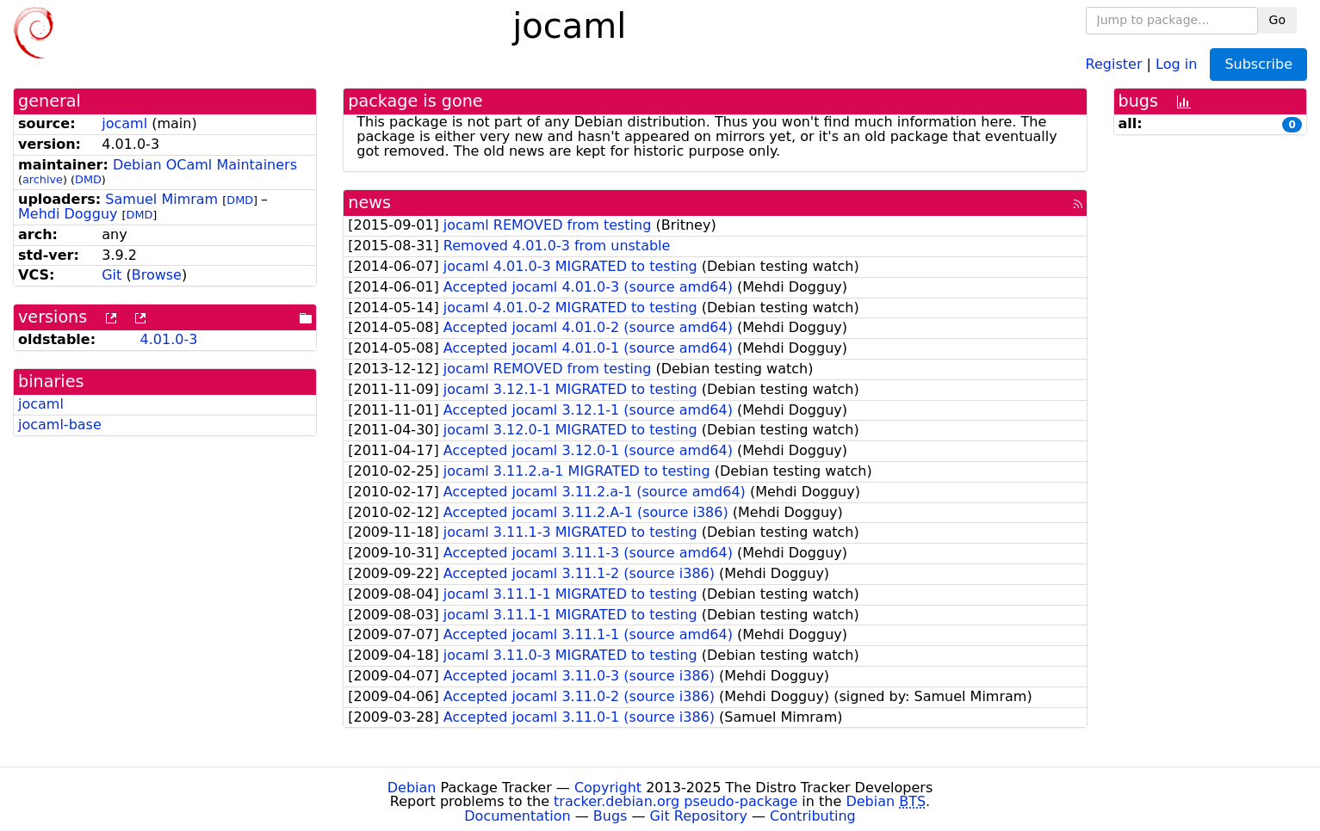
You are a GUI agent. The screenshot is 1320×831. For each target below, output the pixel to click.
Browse (157, 275)
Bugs (610, 816)
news (369, 202)
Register (1114, 63)
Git (111, 275)
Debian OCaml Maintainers (205, 165)
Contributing (813, 816)
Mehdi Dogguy (68, 214)
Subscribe (1258, 64)
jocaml (124, 123)
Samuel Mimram (161, 199)
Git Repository (698, 816)
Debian (412, 787)
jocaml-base (60, 424)
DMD (88, 179)
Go (1277, 20)
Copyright (607, 787)
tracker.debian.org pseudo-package (675, 801)
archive (42, 179)
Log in (1176, 63)
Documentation (517, 816)
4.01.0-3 (169, 339)
